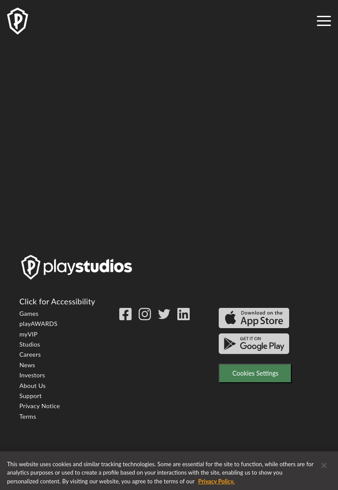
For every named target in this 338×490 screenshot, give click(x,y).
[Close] (324, 469)
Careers (30, 354)
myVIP (28, 334)
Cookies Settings (255, 373)
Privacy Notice (39, 406)
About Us (32, 385)
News (27, 365)
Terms (27, 416)
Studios (29, 344)
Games (28, 313)
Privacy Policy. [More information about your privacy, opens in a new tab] (216, 485)
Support (30, 395)
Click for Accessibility (57, 301)
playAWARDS (38, 323)
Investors (32, 375)
